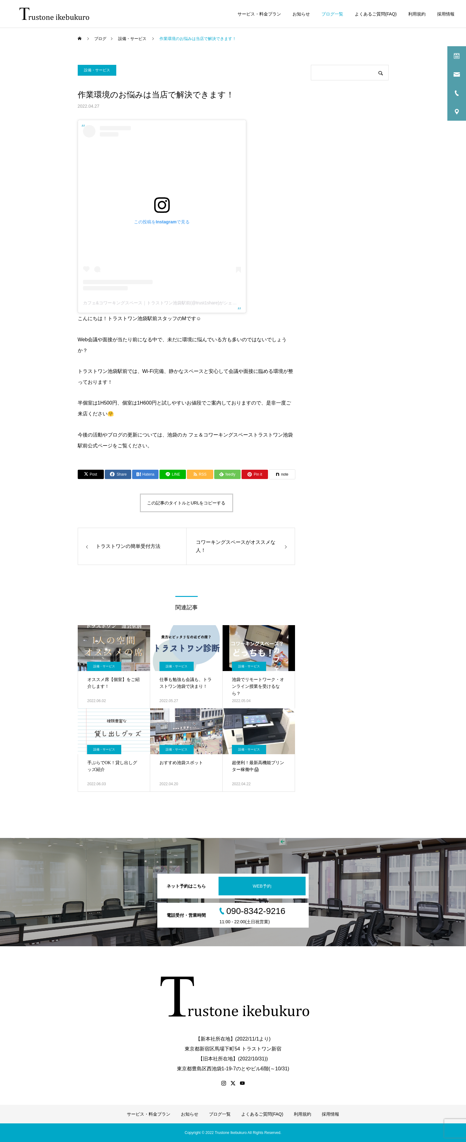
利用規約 (417, 13)
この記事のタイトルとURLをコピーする (186, 502)
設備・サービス (97, 70)
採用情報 (445, 13)
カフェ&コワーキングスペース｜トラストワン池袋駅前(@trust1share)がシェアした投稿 (168, 302)
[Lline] (172, 474)
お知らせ (301, 13)
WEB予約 (262, 886)
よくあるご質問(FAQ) (376, 13)
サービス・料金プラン (259, 13)
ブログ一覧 (332, 13)
